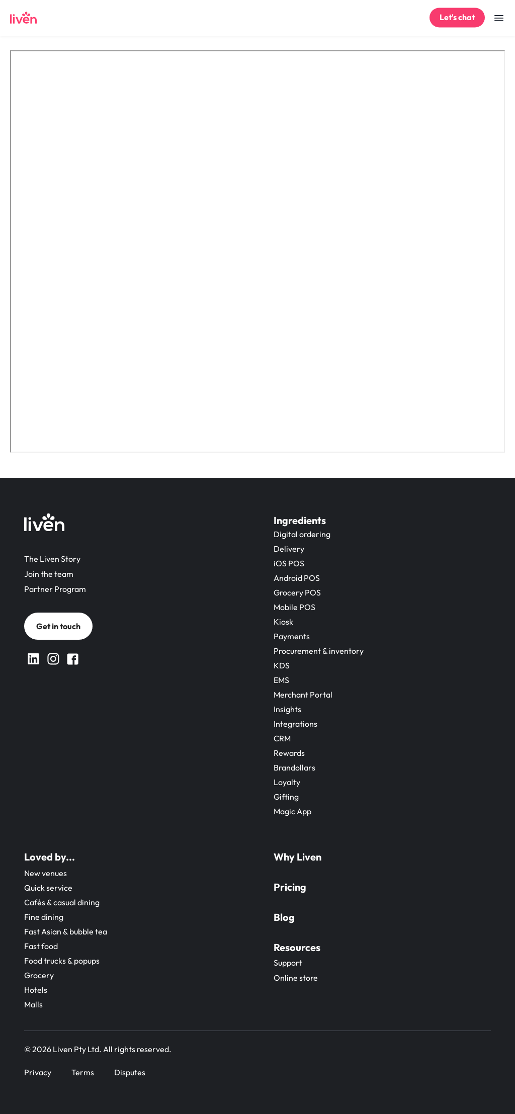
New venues (45, 873)
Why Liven (297, 856)
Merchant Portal (303, 695)
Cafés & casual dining (62, 902)
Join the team (48, 574)
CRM (282, 738)
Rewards (289, 753)
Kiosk (283, 622)
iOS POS (289, 563)
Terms (82, 1072)
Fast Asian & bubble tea (65, 931)
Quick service (48, 888)
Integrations (295, 724)
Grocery (39, 975)
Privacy (37, 1072)
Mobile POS (294, 607)
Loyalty (287, 782)
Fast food (41, 946)
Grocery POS (297, 592)
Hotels (35, 990)
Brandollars (294, 767)
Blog (284, 917)
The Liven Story (52, 559)
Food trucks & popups (62, 961)
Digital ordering (302, 534)
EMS (281, 680)
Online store (296, 978)
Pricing (290, 887)
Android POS (297, 578)
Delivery (289, 549)
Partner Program (55, 589)
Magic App (292, 811)
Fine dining (43, 917)
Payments (292, 636)
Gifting (286, 797)
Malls (33, 1004)
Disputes (129, 1072)
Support (288, 963)
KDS (282, 665)
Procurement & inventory (319, 651)
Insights (287, 709)
